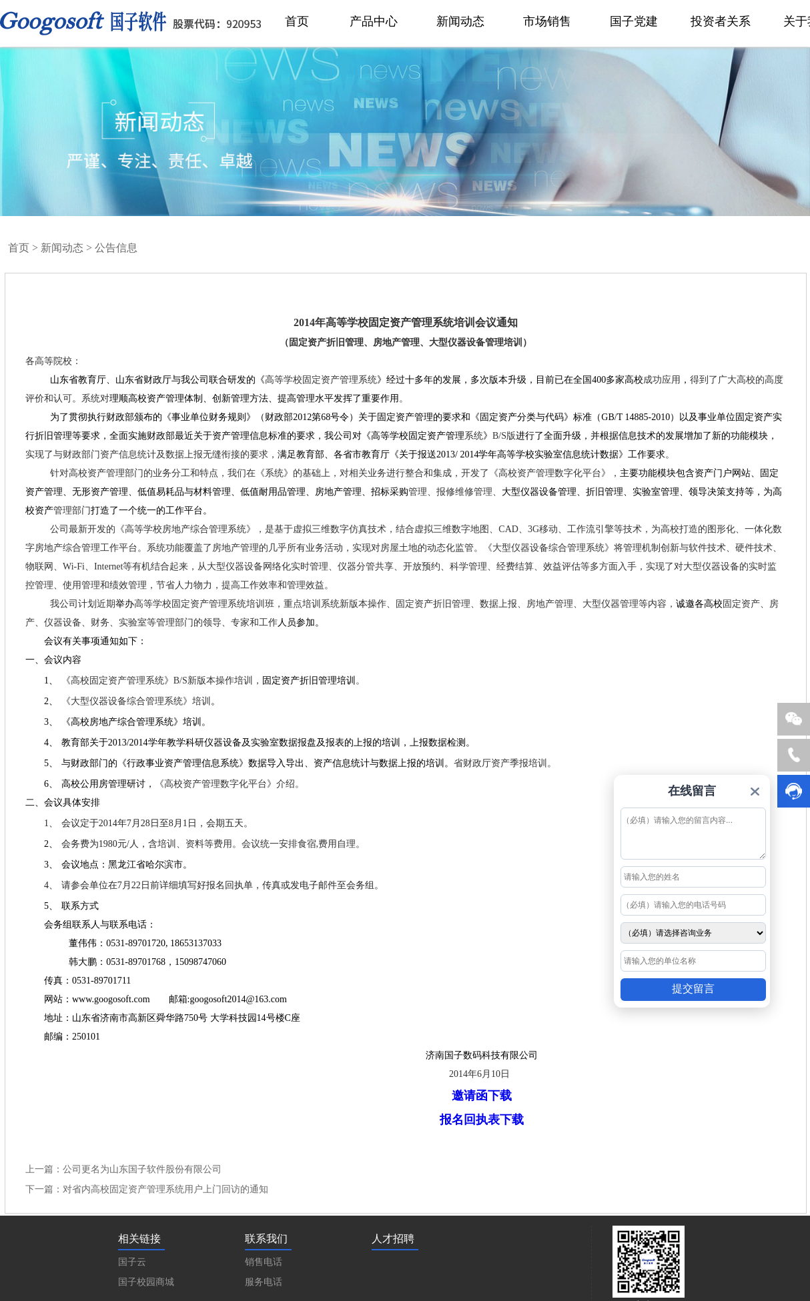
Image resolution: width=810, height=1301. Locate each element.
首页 (18, 247)
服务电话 (263, 1282)
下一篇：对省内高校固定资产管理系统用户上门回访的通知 (146, 1189)
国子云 (132, 1262)
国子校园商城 (146, 1282)
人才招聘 (393, 1238)
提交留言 (693, 988)
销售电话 (263, 1262)
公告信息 (116, 247)
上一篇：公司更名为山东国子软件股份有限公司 (123, 1169)
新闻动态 (62, 247)
